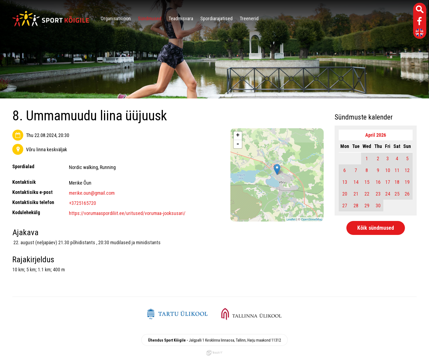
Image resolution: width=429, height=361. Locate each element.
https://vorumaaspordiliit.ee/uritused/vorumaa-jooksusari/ (127, 213)
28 (355, 205)
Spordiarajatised (216, 18)
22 (366, 194)
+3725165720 (82, 203)
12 (407, 170)
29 (366, 205)
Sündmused (149, 18)
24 (387, 194)
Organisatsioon (116, 18)
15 (366, 182)
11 (397, 170)
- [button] (238, 144)
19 (407, 182)
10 (387, 170)
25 (397, 194)
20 (344, 194)
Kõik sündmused (375, 228)
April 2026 (375, 135)
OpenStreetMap (311, 219)
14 (355, 182)
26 (407, 194)
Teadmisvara (181, 18)
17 (387, 182)
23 (378, 194)
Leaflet (290, 219)
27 (344, 205)
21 (355, 194)
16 (378, 182)
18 (397, 182)
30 (378, 205)
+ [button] (238, 136)
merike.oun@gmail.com (92, 193)
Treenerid (249, 18)
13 (344, 182)
